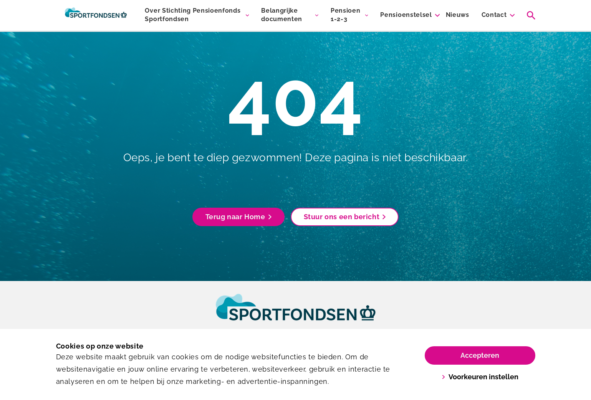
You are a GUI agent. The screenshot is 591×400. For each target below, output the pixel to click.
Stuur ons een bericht (345, 217)
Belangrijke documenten (281, 15)
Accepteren (479, 355)
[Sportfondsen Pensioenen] (96, 15)
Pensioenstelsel (406, 14)
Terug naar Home (238, 217)
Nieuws (457, 14)
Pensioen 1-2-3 (345, 15)
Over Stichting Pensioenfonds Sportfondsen (192, 15)
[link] (295, 314)
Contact (494, 14)
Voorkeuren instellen (480, 377)
